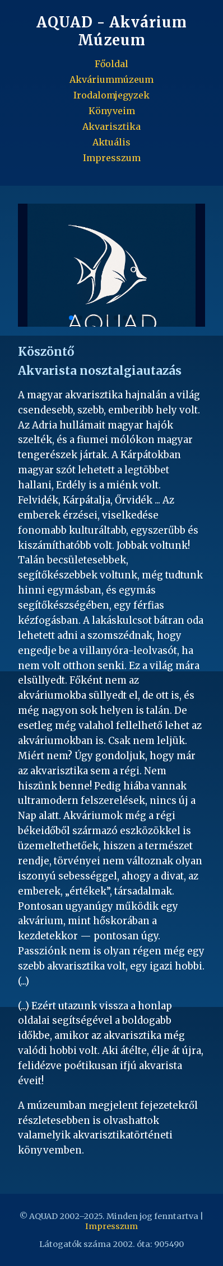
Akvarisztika (111, 126)
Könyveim (112, 110)
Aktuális (111, 142)
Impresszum (112, 157)
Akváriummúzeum (111, 79)
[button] (190, 265)
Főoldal (111, 63)
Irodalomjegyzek (111, 95)
